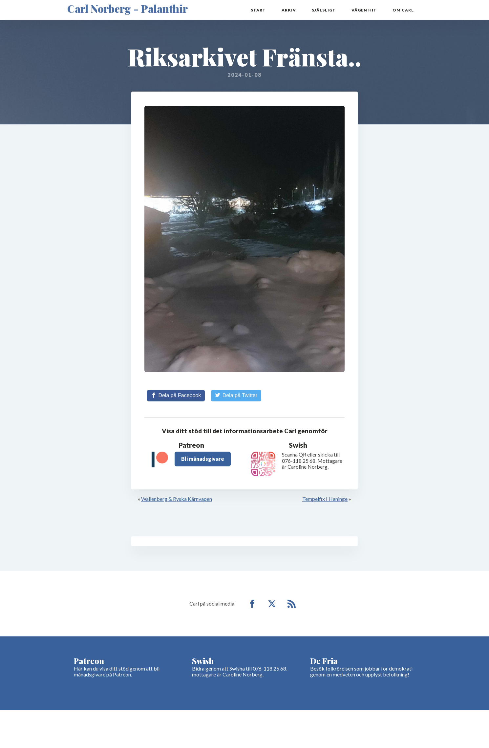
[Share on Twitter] (236, 395)
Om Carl (403, 10)
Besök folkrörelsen (331, 668)
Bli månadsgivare (202, 459)
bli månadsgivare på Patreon (116, 671)
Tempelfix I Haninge (325, 499)
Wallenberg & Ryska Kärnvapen (176, 499)
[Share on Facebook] (176, 395)
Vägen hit (364, 10)
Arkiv (289, 10)
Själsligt (324, 10)
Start (258, 10)
